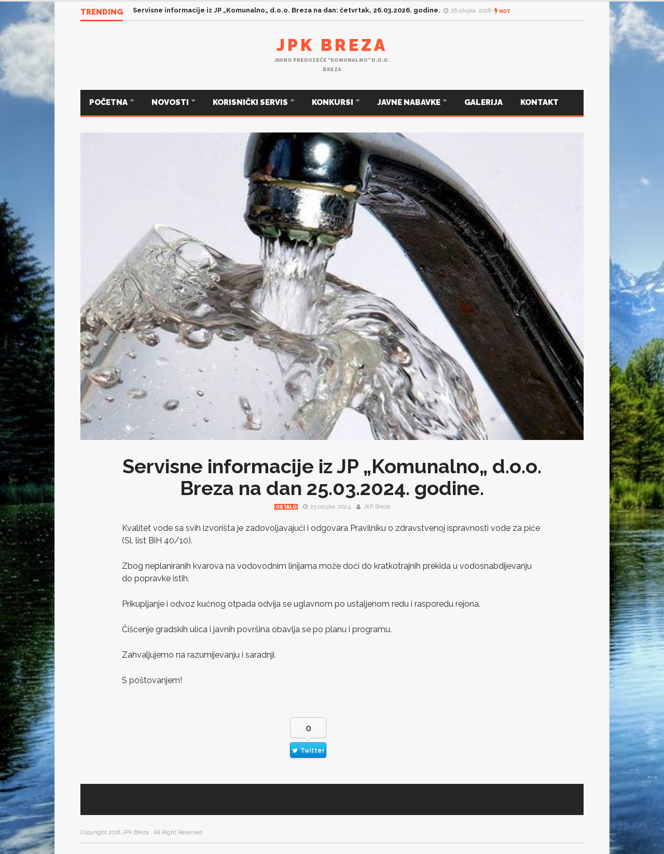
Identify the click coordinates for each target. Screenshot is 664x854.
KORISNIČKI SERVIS (251, 102)
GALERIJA (483, 102)
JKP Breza (376, 506)
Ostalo (286, 507)
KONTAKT (539, 102)
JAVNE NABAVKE (409, 102)
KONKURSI (333, 102)
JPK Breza (332, 45)
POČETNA (109, 102)
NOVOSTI (170, 102)
